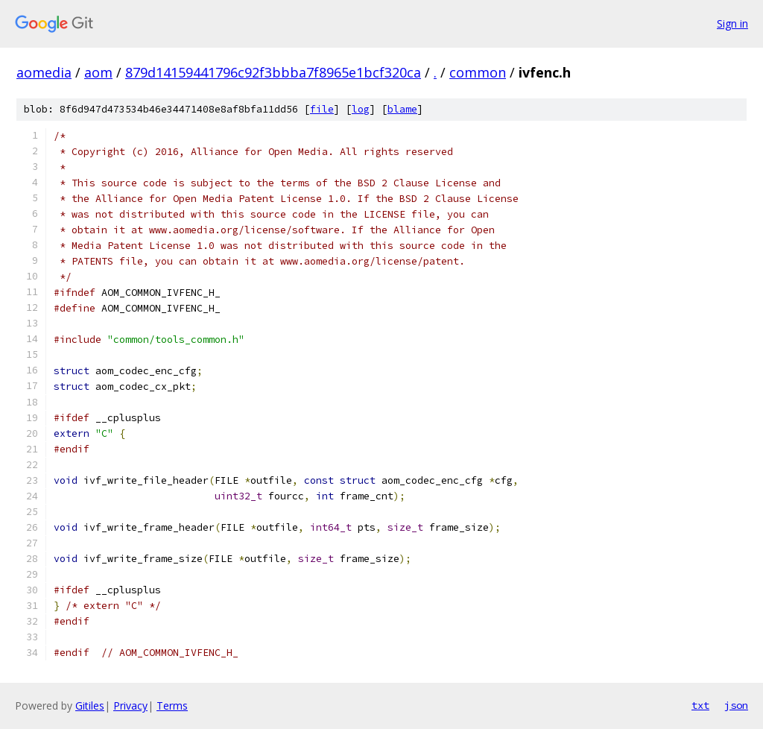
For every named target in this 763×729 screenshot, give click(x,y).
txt (700, 705)
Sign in (732, 23)
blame (402, 109)
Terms (172, 705)
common (477, 72)
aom (98, 72)
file (322, 109)
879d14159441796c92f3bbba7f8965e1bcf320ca (273, 72)
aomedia (44, 72)
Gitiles (89, 705)
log (361, 109)
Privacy (130, 705)
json (736, 705)
